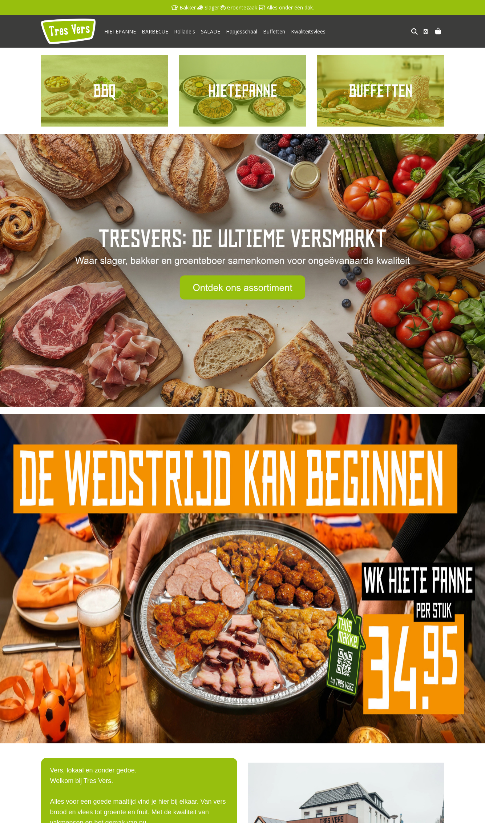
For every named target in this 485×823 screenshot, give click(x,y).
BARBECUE (155, 31)
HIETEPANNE (120, 31)
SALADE (210, 31)
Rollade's (184, 31)
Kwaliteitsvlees (308, 31)
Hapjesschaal (241, 31)
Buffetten (274, 31)
